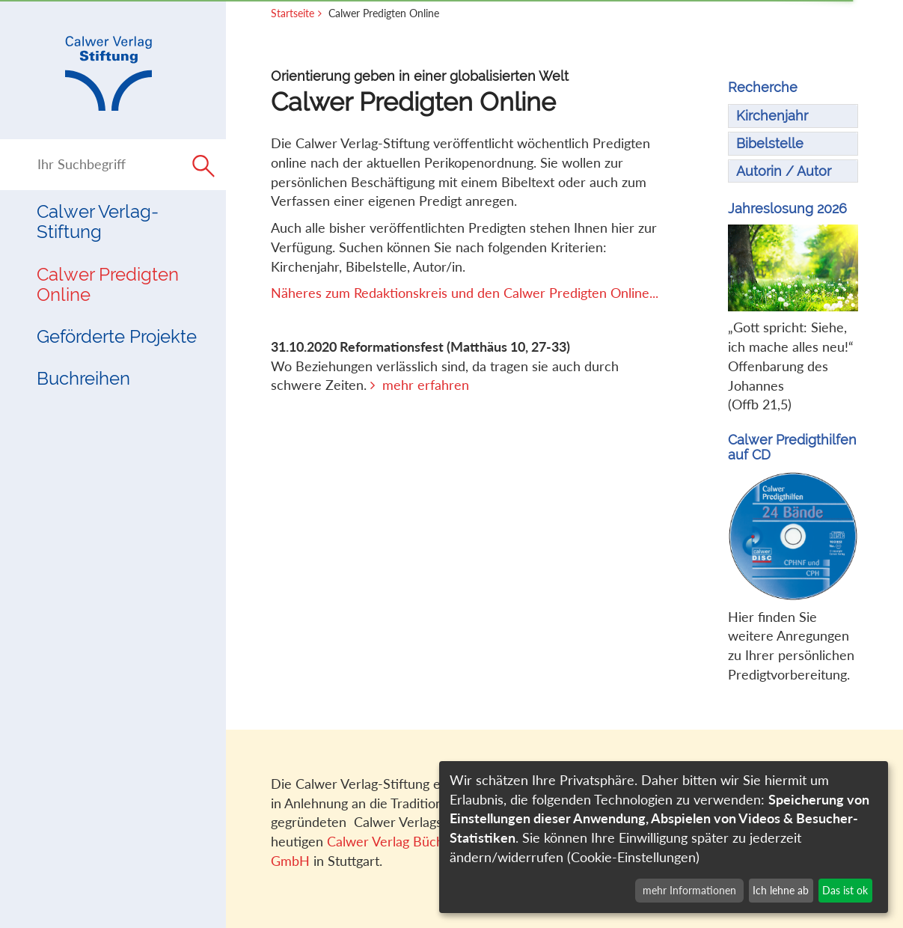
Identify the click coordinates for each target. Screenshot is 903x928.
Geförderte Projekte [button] (117, 336)
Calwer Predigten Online (108, 284)
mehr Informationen (689, 890)
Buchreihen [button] (83, 378)
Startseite (292, 13)
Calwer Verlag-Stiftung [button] (98, 221)
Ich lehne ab (781, 890)
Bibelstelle (769, 143)
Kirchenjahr (772, 115)
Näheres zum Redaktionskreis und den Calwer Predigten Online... (464, 292)
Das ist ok (845, 890)
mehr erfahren (425, 384)
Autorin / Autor (783, 171)
